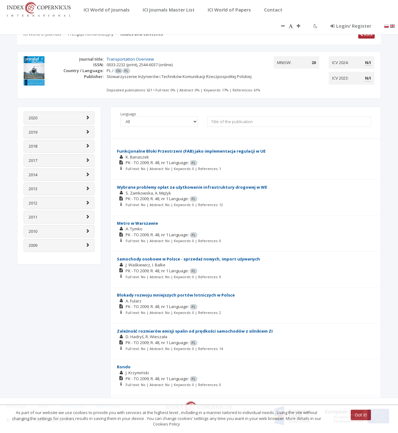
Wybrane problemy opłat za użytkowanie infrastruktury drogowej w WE (192, 187)
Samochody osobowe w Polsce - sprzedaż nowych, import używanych (188, 259)
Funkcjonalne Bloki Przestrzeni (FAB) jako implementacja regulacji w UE (191, 151)
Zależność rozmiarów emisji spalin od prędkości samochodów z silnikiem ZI (195, 331)
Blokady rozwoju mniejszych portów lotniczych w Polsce (176, 295)
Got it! (361, 415)
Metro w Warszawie (137, 223)
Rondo (124, 367)
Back (366, 34)
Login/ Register (351, 26)
